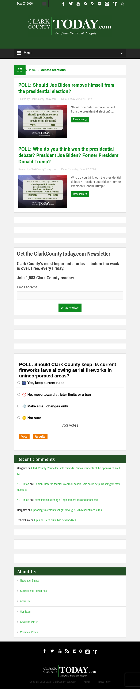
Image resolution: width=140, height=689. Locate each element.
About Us (25, 601)
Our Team (25, 612)
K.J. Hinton (23, 484)
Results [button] (40, 436)
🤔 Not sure (31, 418)
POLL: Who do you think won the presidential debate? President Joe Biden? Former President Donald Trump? (68, 155)
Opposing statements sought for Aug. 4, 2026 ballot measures (66, 510)
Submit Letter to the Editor (34, 591)
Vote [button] (24, 436)
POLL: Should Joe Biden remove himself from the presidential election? (66, 88)
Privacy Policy (103, 682)
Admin (87, 682)
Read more (80, 119)
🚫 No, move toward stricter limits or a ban (56, 394)
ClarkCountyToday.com (43, 99)
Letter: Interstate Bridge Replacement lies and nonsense (65, 500)
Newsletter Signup (29, 581)
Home (32, 70)
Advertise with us (29, 622)
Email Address (27, 287)
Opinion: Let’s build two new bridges (55, 520)
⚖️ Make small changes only (45, 406)
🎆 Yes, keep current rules (43, 383)
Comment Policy (29, 632)
